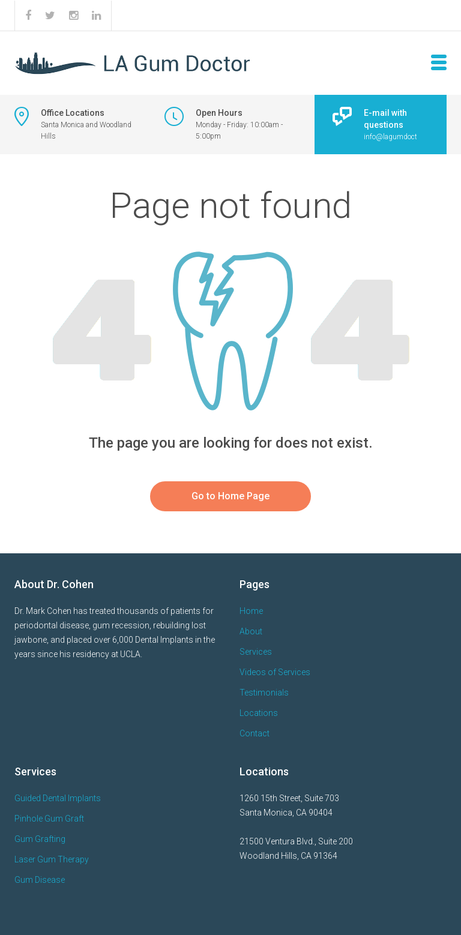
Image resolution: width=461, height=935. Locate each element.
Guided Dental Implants (57, 798)
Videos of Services (275, 672)
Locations (259, 713)
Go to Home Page (230, 496)
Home (251, 611)
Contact (255, 733)
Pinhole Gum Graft (49, 818)
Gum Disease (39, 880)
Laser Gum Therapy (51, 859)
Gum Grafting (39, 839)
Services (256, 652)
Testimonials (264, 692)
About (251, 631)
